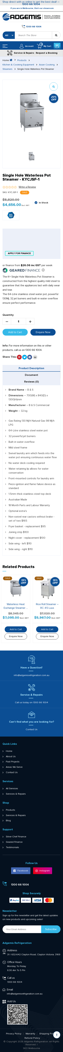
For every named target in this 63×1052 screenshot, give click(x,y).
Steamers (7, 69)
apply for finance (19, 253)
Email (10, 989)
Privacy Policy (14, 1034)
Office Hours (14, 962)
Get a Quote (57, 46)
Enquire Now (43, 332)
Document (31, 375)
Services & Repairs (16, 794)
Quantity (8, 315)
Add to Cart (15, 332)
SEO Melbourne (31, 1048)
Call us (11, 978)
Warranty (30, 1034)
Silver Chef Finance (16, 836)
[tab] (31, 368)
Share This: (10, 357)
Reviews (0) (31, 381)
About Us (11, 756)
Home (9, 751)
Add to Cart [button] (16, 629)
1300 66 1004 (31, 4)
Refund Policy (32, 1038)
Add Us (11, 1001)
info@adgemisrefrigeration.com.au (31, 675)
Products (22, 60)
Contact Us (31, 729)
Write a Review (27, 187)
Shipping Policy (48, 1034)
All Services (12, 788)
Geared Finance (14, 842)
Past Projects (12, 761)
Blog (8, 820)
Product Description (31, 368)
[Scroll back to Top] (56, 1035)
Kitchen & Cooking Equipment (18, 64)
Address (12, 950)
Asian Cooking (47, 64)
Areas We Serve (14, 767)
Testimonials (12, 847)
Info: (5, 345)
